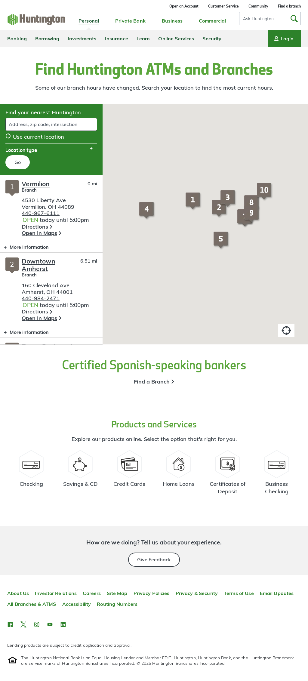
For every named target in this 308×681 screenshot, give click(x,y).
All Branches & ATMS (31, 604)
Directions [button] (35, 226)
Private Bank (130, 21)
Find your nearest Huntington (43, 112)
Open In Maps (39, 233)
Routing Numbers (117, 604)
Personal (89, 21)
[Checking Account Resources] (31, 475)
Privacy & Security (197, 593)
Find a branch (289, 6)
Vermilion (36, 184)
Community (258, 6)
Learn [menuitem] (143, 38)
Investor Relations (56, 593)
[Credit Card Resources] (129, 475)
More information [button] (24, 248)
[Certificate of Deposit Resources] (227, 475)
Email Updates (277, 593)
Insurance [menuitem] (116, 38)
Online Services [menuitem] (176, 38)
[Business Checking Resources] (276, 475)
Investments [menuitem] (82, 38)
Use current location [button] (34, 136)
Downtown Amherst (38, 265)
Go (17, 162)
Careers (92, 593)
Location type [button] (21, 149)
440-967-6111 (41, 213)
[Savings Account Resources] (80, 475)
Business (172, 21)
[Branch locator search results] (51, 259)
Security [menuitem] (211, 38)
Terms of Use (239, 593)
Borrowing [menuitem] (47, 38)
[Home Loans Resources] (178, 475)
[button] (194, 203)
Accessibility (76, 604)
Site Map (117, 593)
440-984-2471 (41, 298)
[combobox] (270, 18)
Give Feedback (154, 559)
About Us (18, 593)
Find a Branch (152, 381)
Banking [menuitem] (17, 38)
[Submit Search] (294, 18)
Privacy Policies (152, 593)
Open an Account (184, 6)
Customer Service (223, 6)
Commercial (212, 21)
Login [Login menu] (283, 38)
